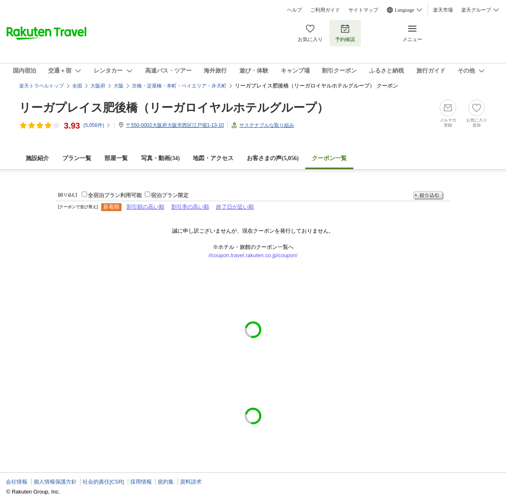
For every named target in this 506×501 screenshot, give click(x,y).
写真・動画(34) (160, 158)
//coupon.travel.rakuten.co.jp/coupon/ (253, 255)
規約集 (166, 482)
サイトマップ (363, 10)
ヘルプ (294, 10)
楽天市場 (443, 10)
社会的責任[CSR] (103, 482)
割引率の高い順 (190, 207)
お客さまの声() (273, 158)
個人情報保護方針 (55, 482)
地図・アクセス (213, 158)
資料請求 (191, 482)
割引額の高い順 (145, 207)
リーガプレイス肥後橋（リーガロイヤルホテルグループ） (173, 107)
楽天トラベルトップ (41, 86)
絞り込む (428, 195)
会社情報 (16, 482)
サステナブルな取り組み (266, 125)
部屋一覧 (116, 158)
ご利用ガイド (325, 10)
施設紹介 (37, 158)
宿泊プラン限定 (170, 195)
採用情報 (141, 482)
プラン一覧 (76, 158)
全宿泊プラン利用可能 (115, 195)
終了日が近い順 (235, 207)
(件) (97, 125)
